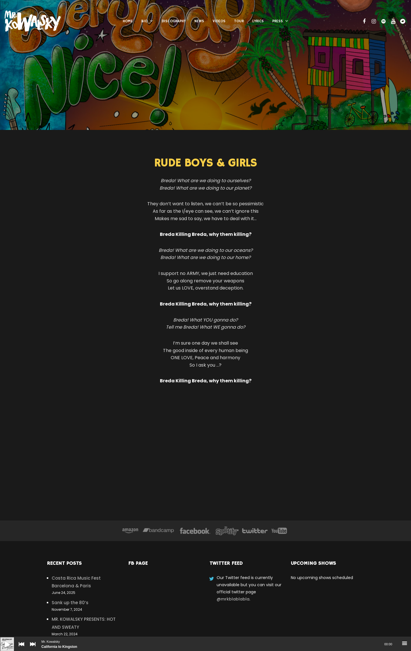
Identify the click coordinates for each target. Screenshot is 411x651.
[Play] (3, 640)
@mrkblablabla (233, 599)
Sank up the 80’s (70, 603)
